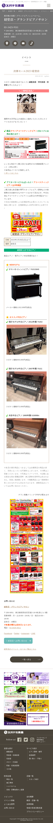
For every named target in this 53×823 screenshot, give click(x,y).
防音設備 (7, 776)
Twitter (16, 633)
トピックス (8, 797)
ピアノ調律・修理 (35, 752)
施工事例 (9, 783)
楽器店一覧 (11, 11)
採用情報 (30, 804)
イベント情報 (9, 800)
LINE (33, 633)
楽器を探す (8, 748)
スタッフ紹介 (34, 779)
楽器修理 (32, 755)
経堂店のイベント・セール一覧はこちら (20, 649)
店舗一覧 (30, 776)
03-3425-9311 (11, 27)
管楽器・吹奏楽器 (12, 755)
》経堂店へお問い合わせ (16, 641)
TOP (3, 11)
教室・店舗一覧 (33, 800)
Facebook (8, 633)
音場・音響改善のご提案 (15, 790)
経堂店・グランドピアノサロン (28, 11)
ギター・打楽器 (12, 762)
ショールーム (11, 786)
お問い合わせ (9, 808)
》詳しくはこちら (11, 173)
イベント (44, 11)
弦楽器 (8, 759)
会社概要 (30, 797)
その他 (8, 769)
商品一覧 (9, 779)
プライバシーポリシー (35, 812)
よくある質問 (9, 804)
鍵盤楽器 (9, 752)
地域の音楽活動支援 (34, 808)
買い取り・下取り (35, 759)
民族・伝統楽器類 (12, 765)
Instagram (25, 633)
